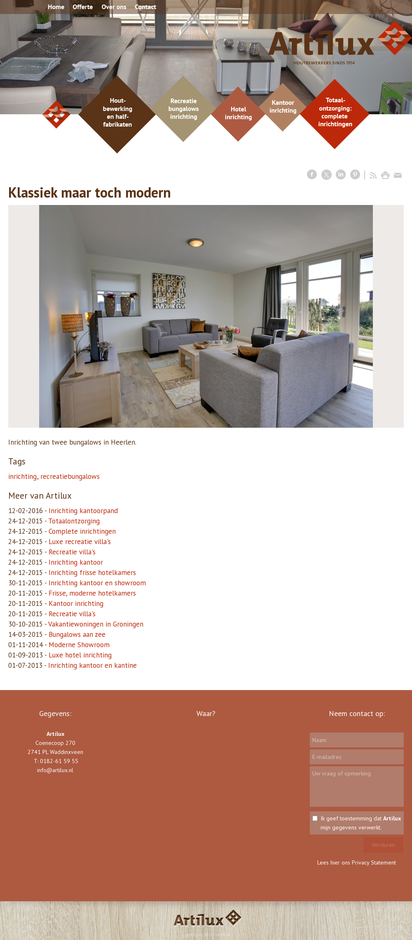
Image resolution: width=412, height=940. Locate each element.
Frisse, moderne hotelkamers (92, 593)
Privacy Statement (374, 862)
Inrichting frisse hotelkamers (92, 572)
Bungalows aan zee (77, 634)
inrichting (22, 476)
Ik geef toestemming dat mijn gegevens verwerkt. (361, 823)
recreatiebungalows (70, 476)
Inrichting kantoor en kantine (92, 665)
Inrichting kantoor (76, 562)
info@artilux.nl (55, 770)
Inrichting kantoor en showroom (97, 582)
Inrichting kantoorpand (83, 510)
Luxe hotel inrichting (80, 655)
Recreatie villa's (72, 551)
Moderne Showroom (79, 644)
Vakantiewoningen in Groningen (95, 624)
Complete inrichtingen (82, 531)
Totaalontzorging (74, 520)
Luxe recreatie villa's (80, 541)
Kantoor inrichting (76, 603)
